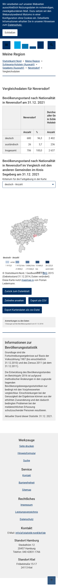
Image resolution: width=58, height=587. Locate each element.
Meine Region (32, 61)
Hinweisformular (27, 453)
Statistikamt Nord (11, 61)
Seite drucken (26, 446)
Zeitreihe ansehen (14, 300)
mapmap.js (27, 280)
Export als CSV (38, 300)
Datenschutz (26, 519)
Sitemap (26, 489)
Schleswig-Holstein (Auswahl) (18, 64)
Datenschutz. (15, 24)
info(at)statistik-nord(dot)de (30, 532)
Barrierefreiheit (27, 482)
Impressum (27, 504)
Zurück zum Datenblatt (17, 291)
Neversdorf (34, 67)
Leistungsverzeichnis (26, 511)
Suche (26, 460)
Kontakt (26, 475)
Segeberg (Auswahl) (13, 67)
